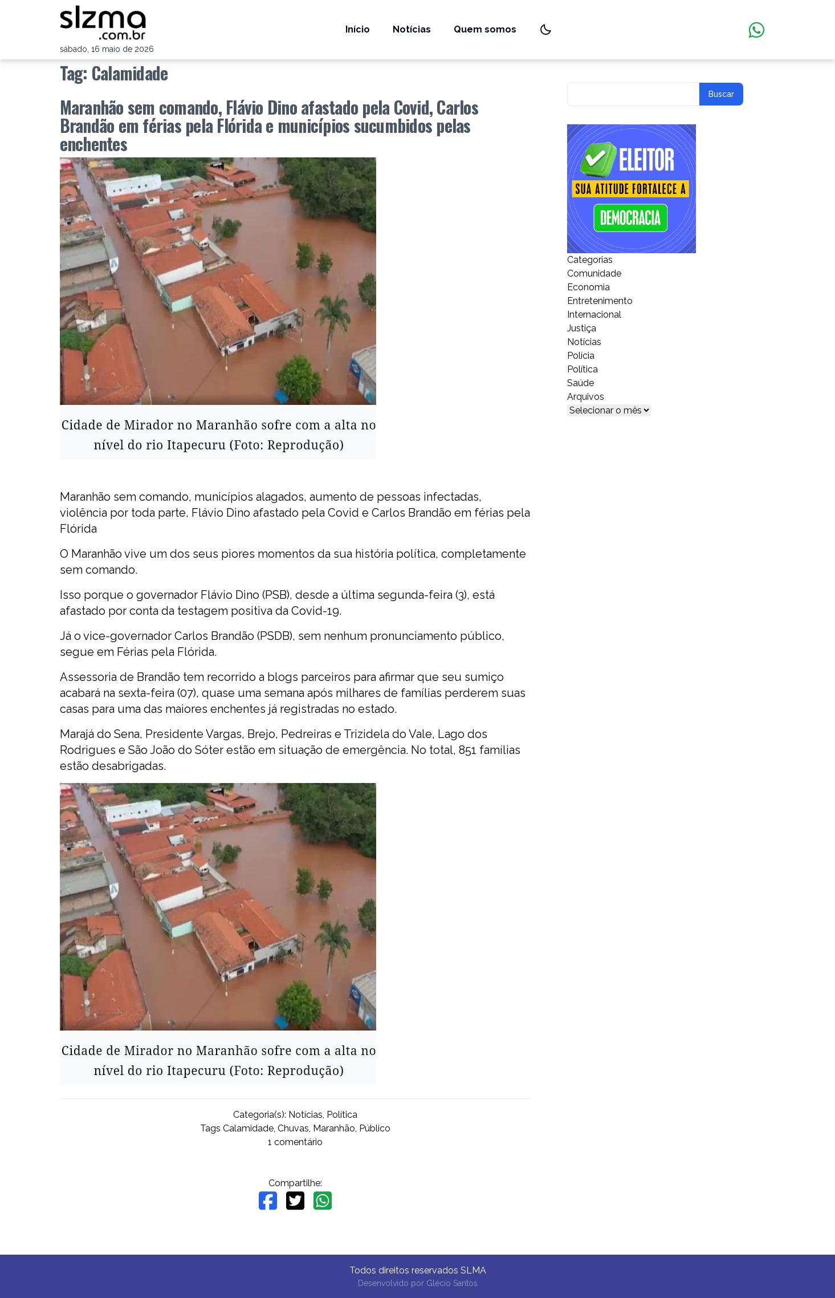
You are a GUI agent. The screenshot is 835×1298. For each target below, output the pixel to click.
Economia (588, 287)
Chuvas (293, 1128)
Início (357, 29)
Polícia (580, 355)
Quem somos (485, 29)
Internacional (594, 314)
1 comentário (295, 1142)
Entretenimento (600, 300)
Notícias (412, 29)
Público (374, 1128)
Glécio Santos (452, 1283)
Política (342, 1114)
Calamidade (248, 1128)
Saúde (580, 383)
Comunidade (594, 273)
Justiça (581, 328)
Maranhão (334, 1128)
